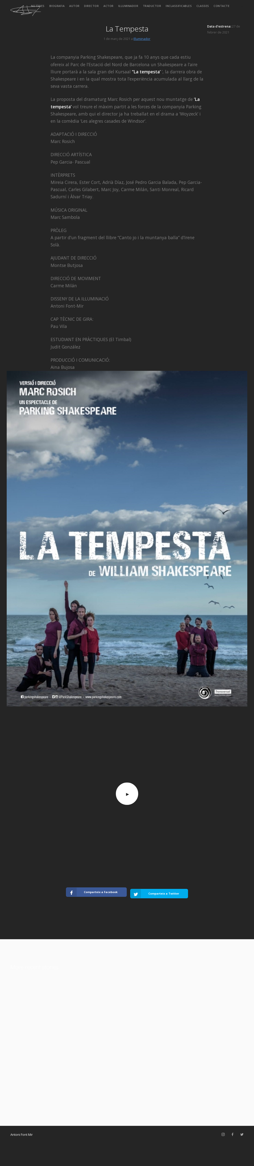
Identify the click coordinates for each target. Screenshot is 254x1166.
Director (91, 6)
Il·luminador (128, 6)
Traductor (152, 6)
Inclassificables (179, 6)
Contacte (221, 6)
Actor (108, 6)
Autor (74, 6)
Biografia (57, 6)
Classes (202, 6)
